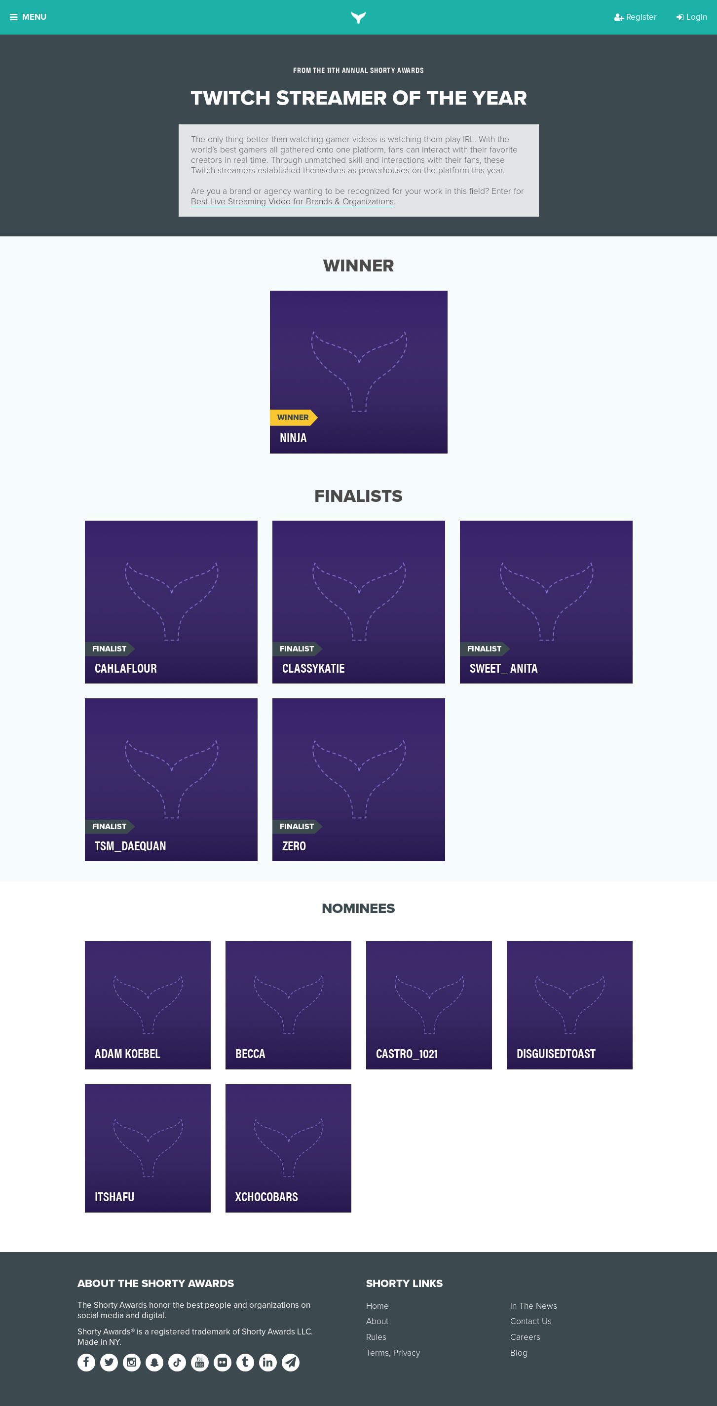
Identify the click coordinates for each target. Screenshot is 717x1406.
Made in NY (98, 1342)
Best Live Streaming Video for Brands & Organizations (292, 201)
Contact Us (531, 1321)
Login (692, 17)
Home (377, 1306)
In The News (533, 1306)
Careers (525, 1337)
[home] (358, 17)
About (377, 1321)
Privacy (406, 1353)
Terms (377, 1353)
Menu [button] (28, 17)
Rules (376, 1337)
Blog (519, 1353)
